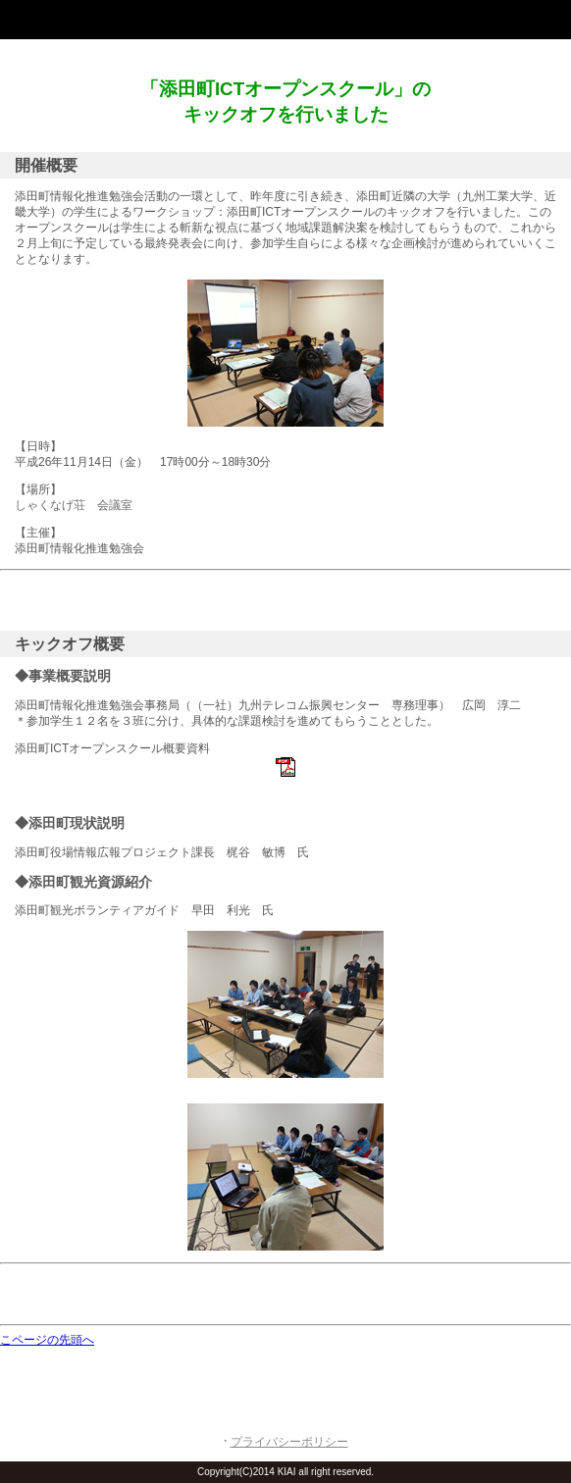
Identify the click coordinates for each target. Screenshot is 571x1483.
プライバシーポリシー (289, 1442)
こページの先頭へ (47, 1340)
